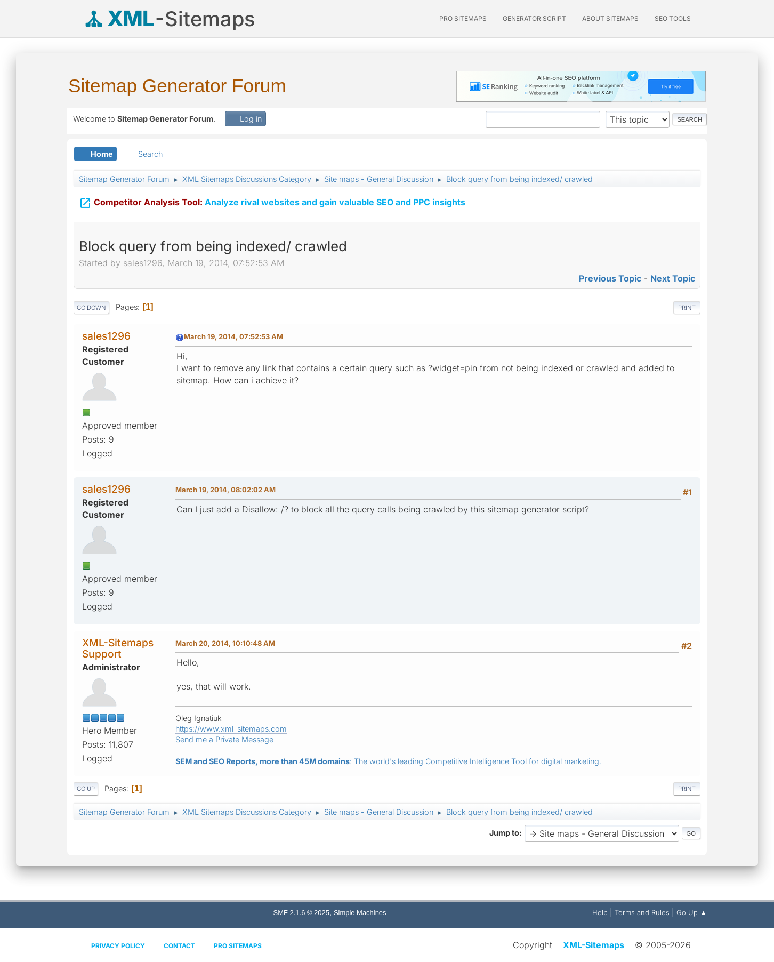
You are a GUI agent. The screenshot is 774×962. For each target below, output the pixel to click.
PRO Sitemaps (463, 18)
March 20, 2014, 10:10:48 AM (225, 643)
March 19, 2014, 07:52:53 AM (233, 336)
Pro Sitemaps (238, 946)
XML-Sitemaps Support (118, 648)
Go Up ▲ (691, 912)
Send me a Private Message (224, 739)
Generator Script (534, 18)
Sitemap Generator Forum (177, 85)
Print (687, 307)
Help (600, 912)
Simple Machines (360, 913)
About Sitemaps (610, 18)
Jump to (504, 832)
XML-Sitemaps (593, 945)
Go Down (91, 307)
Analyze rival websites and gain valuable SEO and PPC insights (272, 203)
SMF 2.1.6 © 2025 (301, 913)
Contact (179, 946)
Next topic (672, 278)
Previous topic (610, 278)
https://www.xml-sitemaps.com (231, 728)
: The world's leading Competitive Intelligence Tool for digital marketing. (388, 761)
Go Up (86, 788)
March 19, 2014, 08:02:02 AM (225, 489)
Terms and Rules (642, 912)
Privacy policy (118, 946)
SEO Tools (673, 18)
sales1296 (106, 336)
